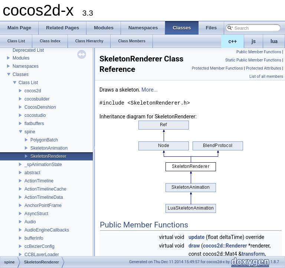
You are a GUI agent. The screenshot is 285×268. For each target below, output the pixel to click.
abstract (32, 172)
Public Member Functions (258, 52)
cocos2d (32, 90)
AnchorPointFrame (43, 205)
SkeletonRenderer (48, 156)
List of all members (266, 76)
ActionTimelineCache (45, 189)
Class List (28, 82)
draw (194, 246)
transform (253, 254)
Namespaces (26, 66)
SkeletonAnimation (49, 148)
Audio (30, 221)
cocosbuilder (36, 99)
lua (274, 41)
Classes (21, 74)
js (254, 41)
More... (149, 90)
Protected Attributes (263, 68)
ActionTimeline (38, 181)
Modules (21, 58)
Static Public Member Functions (253, 60)
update (196, 237)
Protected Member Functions (217, 68)
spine (29, 131)
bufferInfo (33, 238)
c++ (233, 41)
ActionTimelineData (43, 197)
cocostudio (35, 115)
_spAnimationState (43, 164)
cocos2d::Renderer (225, 246)
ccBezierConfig (39, 246)
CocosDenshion (40, 107)
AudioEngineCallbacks (46, 230)
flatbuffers (34, 123)
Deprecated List (28, 50)
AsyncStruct (36, 213)
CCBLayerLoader (41, 254)
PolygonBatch (44, 140)
